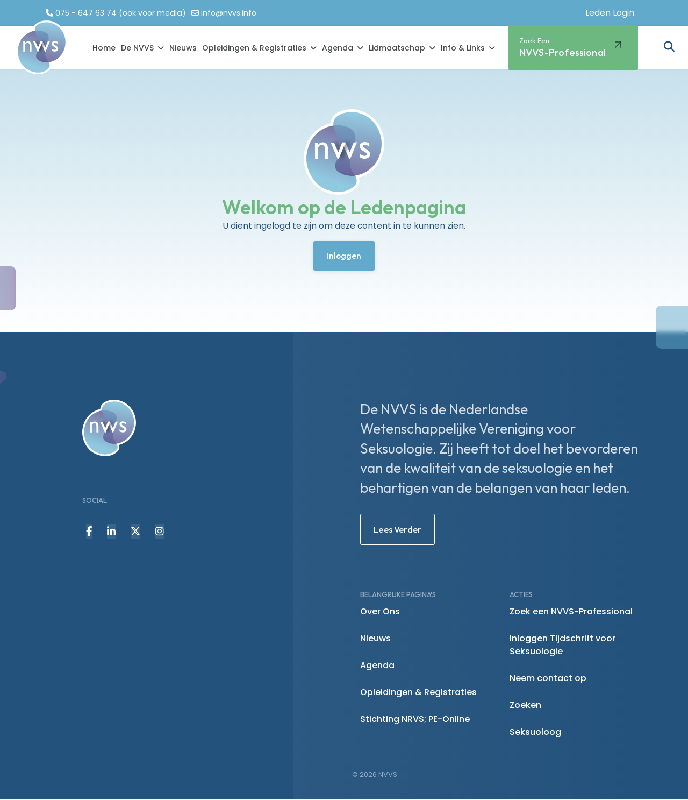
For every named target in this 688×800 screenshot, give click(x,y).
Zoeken (525, 706)
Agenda (337, 48)
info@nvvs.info (232, 13)
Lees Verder (397, 530)
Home (104, 48)
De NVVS (137, 48)
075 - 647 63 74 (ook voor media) (122, 13)
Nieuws (183, 48)
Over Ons (380, 612)
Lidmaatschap (397, 48)
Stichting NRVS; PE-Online (415, 720)
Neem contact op (548, 679)
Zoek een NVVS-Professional (571, 612)
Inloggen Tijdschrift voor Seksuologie (562, 646)
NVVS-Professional (562, 47)
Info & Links (463, 48)
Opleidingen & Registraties (254, 48)
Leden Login (609, 12)
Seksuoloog (535, 733)
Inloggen (344, 256)
